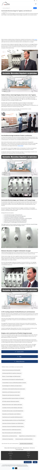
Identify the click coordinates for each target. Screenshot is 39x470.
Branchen (28, 455)
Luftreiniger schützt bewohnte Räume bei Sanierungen (13, 388)
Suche (35, 8)
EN (36, 0)
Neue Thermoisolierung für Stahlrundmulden (11, 432)
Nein (16, 468)
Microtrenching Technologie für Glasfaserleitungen (12, 379)
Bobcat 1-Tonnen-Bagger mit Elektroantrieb (11, 376)
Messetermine (10, 453)
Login (35, 462)
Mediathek (10, 451)
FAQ (28, 457)
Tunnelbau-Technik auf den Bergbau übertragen (12, 407)
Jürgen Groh (5, 12)
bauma (35, 39)
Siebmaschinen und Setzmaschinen (9, 435)
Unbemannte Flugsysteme (7, 439)
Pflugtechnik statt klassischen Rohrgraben (11, 395)
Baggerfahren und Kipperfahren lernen (27, 435)
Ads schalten (28, 462)
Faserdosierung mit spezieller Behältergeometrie (12, 417)
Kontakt (10, 458)
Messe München (20, 361)
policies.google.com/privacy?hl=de (23, 465)
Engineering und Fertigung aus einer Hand (11, 392)
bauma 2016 (20, 351)
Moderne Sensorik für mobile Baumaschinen (11, 429)
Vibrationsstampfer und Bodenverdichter (23, 439)
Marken (10, 455)
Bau (20, 356)
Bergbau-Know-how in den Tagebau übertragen (12, 404)
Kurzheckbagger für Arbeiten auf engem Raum (12, 385)
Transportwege (20, 145)
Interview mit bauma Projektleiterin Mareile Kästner (13, 426)
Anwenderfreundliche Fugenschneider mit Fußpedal (13, 398)
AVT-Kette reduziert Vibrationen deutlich (10, 401)
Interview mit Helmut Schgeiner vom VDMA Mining (12, 423)
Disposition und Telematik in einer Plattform (11, 414)
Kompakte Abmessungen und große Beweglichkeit (12, 410)
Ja (13, 468)
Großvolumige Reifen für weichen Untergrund (11, 373)
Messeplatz (28, 451)
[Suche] (19, 8)
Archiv (10, 457)
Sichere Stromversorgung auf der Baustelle (11, 370)
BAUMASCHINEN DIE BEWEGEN (26, 443)
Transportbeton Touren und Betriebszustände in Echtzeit (14, 382)
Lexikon (28, 453)
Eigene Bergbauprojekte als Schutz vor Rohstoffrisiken (13, 420)
